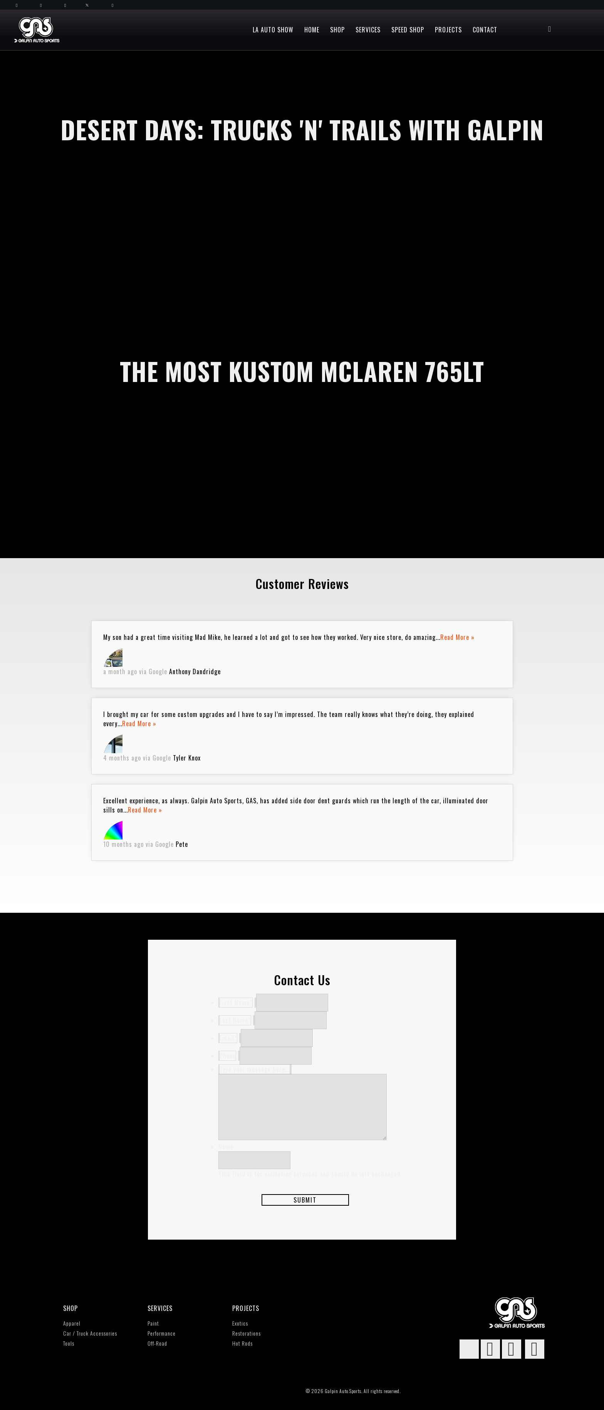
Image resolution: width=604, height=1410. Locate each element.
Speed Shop (407, 29)
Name (225, 1158)
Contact (485, 29)
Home (311, 29)
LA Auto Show (273, 29)
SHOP (70, 1319)
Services (368, 29)
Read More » (457, 637)
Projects (448, 29)
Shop (337, 29)
